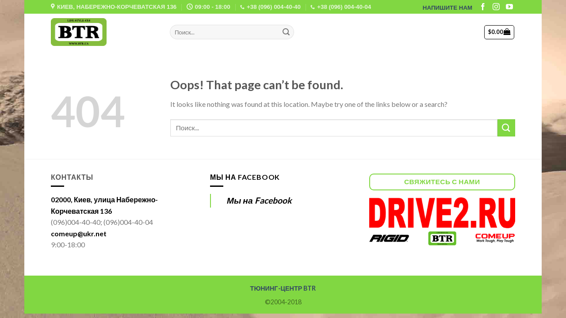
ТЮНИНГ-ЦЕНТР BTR (283, 288)
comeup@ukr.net (79, 233)
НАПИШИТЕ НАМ (447, 7)
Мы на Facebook (245, 177)
